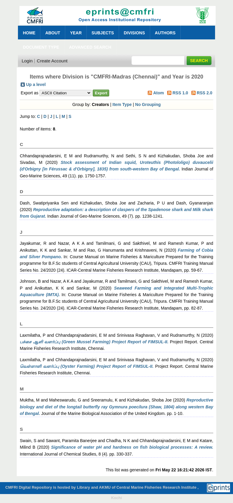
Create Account (52, 60)
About (52, 32)
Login (27, 60)
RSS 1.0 (180, 92)
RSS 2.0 (204, 92)
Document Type (41, 47)
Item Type (122, 104)
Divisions (134, 32)
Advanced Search (90, 47)
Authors (165, 32)
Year (76, 32)
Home (29, 32)
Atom (158, 92)
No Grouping (148, 104)
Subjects (103, 32)
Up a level (35, 84)
